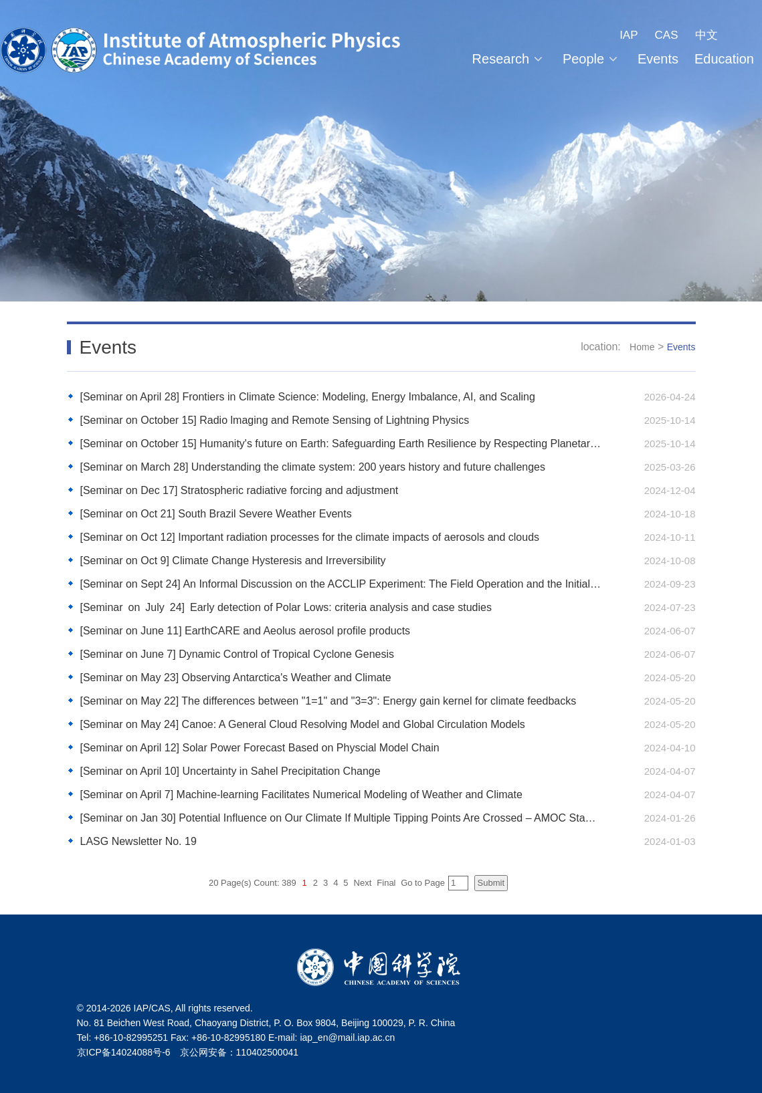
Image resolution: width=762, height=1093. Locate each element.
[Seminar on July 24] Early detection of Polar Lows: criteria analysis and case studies (286, 607)
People (592, 58)
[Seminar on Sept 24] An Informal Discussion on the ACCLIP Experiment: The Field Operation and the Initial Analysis (340, 584)
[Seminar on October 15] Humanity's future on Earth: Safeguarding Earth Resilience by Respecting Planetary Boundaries (340, 443)
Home (642, 347)
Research (509, 58)
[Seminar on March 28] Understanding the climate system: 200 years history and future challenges (312, 467)
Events (658, 58)
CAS (666, 35)
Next (363, 883)
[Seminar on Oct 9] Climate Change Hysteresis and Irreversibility (233, 560)
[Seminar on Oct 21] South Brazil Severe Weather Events (217, 513)
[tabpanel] (381, 150)
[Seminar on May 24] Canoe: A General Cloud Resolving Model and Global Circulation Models (302, 724)
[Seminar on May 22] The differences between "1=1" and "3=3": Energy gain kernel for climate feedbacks (328, 701)
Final (386, 883)
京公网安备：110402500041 (239, 1052)
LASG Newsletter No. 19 (138, 841)
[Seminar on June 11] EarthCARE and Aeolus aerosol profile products (245, 630)
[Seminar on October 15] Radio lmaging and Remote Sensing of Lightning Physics (275, 420)
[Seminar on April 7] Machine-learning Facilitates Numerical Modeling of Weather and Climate (301, 794)
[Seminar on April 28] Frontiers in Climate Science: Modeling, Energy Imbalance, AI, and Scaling (307, 396)
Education (724, 58)
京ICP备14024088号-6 (124, 1052)
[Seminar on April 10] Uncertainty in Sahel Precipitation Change (230, 771)
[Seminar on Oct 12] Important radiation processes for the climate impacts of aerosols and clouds (310, 537)
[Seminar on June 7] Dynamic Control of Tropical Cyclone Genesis (237, 654)
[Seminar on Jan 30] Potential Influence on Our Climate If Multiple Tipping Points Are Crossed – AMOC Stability (340, 818)
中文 (706, 35)
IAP (629, 35)
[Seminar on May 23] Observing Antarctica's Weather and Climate (235, 677)
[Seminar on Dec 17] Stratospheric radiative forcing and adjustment (239, 490)
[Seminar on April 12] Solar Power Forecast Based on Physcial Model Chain (260, 747)
